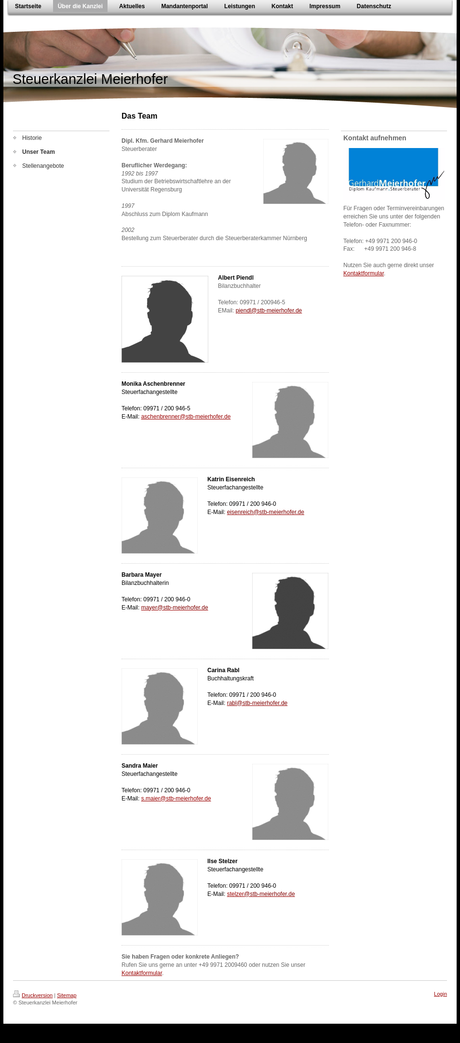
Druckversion (33, 995)
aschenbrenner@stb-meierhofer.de (186, 416)
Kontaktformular (142, 973)
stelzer (235, 894)
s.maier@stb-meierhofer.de (176, 798)
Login (440, 994)
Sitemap (66, 995)
